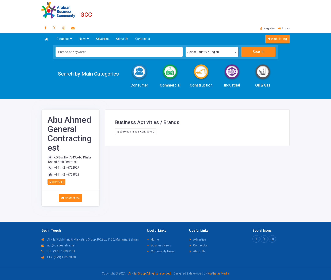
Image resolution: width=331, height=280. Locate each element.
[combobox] (212, 52)
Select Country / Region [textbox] (203, 52)
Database (64, 39)
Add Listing (277, 39)
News (84, 39)
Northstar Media (218, 273)
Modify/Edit (56, 181)
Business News (159, 245)
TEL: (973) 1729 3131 (58, 251)
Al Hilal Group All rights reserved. (150, 273)
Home (153, 239)
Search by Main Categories (88, 74)
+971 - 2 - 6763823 (66, 174)
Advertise (102, 39)
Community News (161, 251)
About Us (122, 39)
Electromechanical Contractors (135, 131)
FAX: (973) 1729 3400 (58, 257)
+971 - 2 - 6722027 (66, 167)
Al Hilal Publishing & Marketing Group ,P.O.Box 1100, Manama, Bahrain (90, 239)
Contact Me (70, 198)
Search (258, 52)
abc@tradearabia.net (58, 245)
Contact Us (142, 39)
